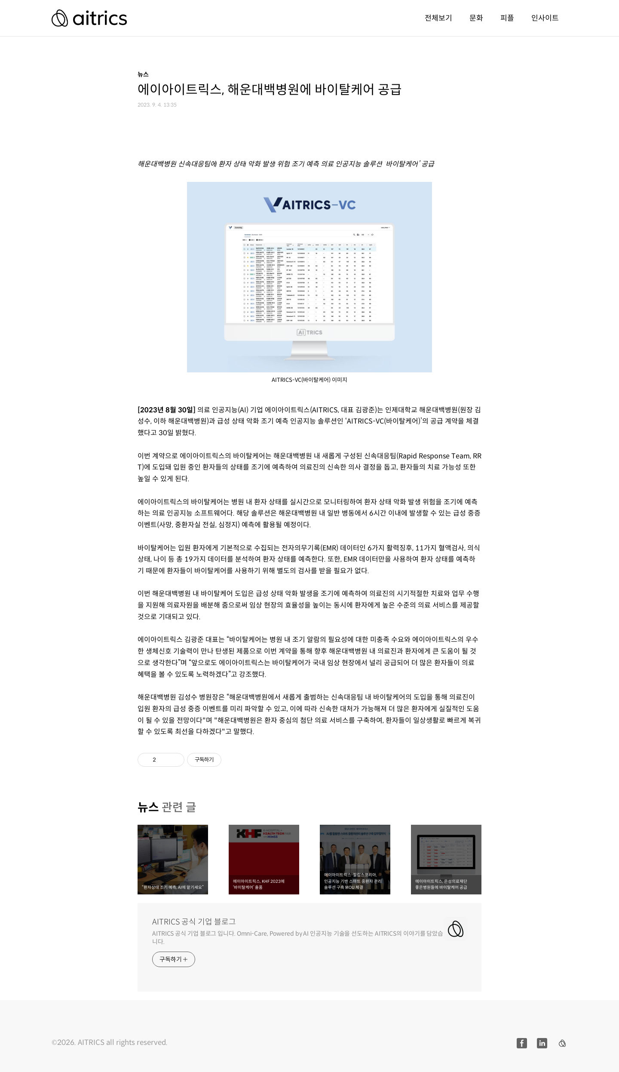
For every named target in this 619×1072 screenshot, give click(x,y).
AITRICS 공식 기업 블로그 (194, 922)
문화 (476, 18)
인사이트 (545, 18)
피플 (507, 18)
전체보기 (438, 18)
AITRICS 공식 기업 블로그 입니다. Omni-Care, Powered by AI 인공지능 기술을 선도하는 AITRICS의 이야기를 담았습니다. (297, 938)
